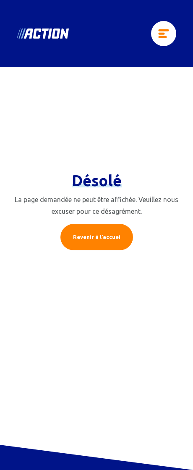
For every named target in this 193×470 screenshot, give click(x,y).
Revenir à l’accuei (96, 237)
